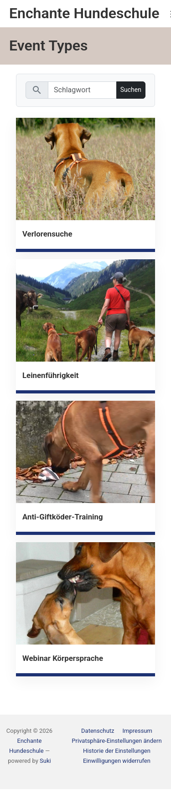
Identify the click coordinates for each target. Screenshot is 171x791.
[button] (116, 740)
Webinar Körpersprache (62, 658)
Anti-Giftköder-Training (62, 516)
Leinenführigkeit (50, 375)
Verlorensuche (47, 233)
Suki (45, 760)
